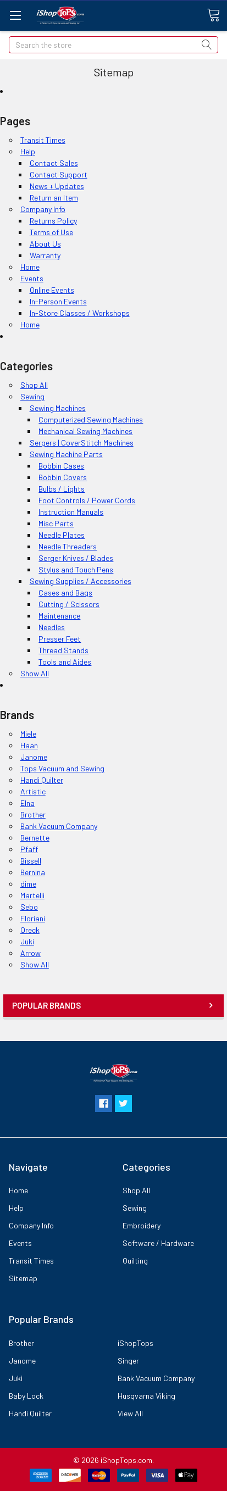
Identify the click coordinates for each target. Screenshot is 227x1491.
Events (31, 278)
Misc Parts (56, 523)
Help (27, 151)
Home (30, 266)
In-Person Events (58, 301)
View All (130, 1413)
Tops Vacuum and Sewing (62, 768)
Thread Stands (63, 650)
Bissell (30, 860)
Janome (33, 756)
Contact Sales (54, 163)
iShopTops (135, 1343)
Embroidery (141, 1225)
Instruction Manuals (70, 511)
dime (28, 883)
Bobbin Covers (62, 477)
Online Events (52, 289)
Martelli (32, 895)
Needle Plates (61, 534)
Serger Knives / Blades (75, 558)
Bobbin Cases (61, 465)
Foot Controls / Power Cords (86, 500)
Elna (27, 803)
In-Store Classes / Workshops (80, 313)
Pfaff (29, 849)
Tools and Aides (64, 661)
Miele (28, 733)
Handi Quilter (41, 780)
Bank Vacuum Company (58, 826)
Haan (29, 745)
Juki (27, 941)
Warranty (45, 255)
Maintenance (59, 615)
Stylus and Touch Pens (75, 569)
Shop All (34, 385)
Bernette (34, 837)
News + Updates (57, 186)
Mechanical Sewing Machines (85, 431)
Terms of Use (51, 232)
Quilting (135, 1260)
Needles (51, 627)
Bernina (32, 872)
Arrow (30, 953)
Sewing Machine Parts (66, 454)
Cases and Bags (65, 592)
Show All (34, 673)
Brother (33, 814)
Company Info (42, 209)
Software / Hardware (158, 1243)
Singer (128, 1360)
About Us (45, 243)
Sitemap (23, 1278)
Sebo (29, 906)
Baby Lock (26, 1395)
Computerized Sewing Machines (90, 419)
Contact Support (58, 174)
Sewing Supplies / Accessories (80, 581)
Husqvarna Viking (146, 1395)
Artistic (33, 791)
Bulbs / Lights (61, 488)
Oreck (30, 929)
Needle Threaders (67, 546)
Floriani (32, 918)
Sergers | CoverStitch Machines (82, 442)
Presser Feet (59, 638)
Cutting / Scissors (68, 604)
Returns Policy (53, 220)
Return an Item (54, 197)
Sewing (32, 396)
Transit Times (42, 139)
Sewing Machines (58, 408)
